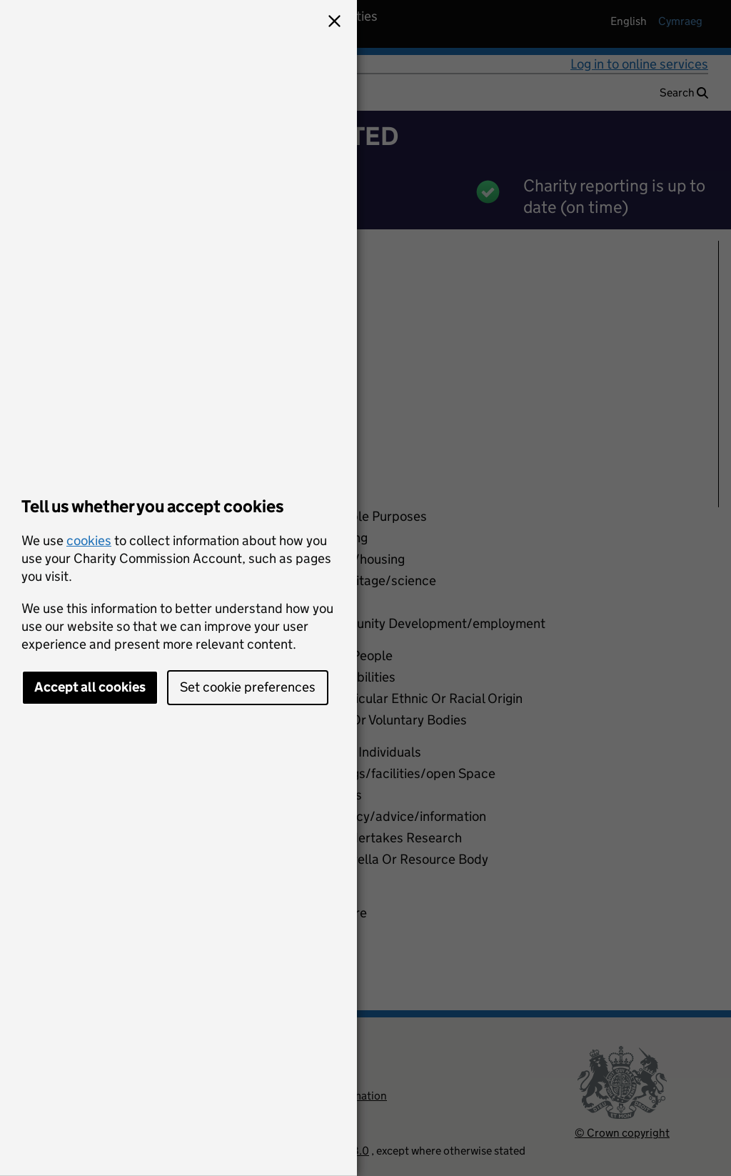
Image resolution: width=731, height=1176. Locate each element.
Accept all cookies (90, 687)
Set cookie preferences (248, 687)
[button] (334, 22)
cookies (88, 540)
